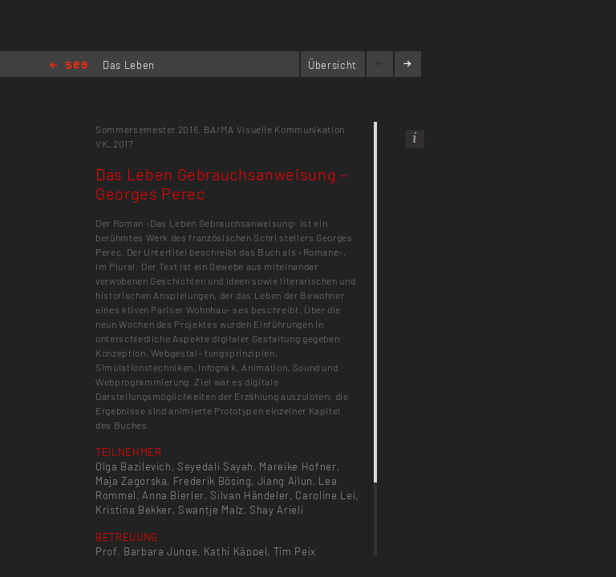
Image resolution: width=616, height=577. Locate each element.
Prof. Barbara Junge (146, 551)
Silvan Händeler (250, 495)
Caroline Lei (325, 495)
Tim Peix (295, 551)
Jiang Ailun (285, 480)
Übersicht (332, 65)
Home (68, 66)
